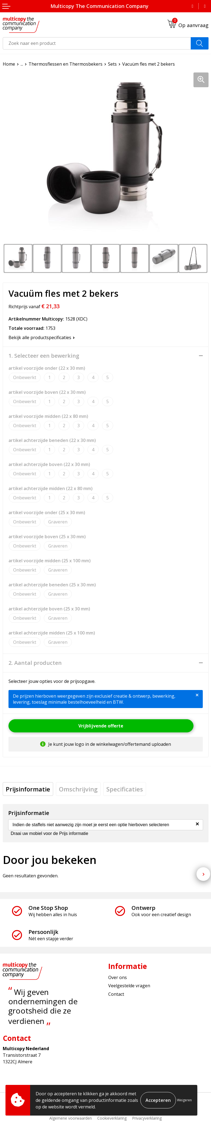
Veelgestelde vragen (129, 986)
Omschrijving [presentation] (78, 789)
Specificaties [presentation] (124, 789)
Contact (116, 994)
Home (9, 64)
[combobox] (97, 43)
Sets (112, 64)
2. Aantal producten (35, 662)
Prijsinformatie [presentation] (28, 789)
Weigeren (184, 1100)
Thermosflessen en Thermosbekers (65, 64)
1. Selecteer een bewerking (43, 355)
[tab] (28, 789)
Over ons (117, 977)
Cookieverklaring (112, 1118)
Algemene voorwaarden (70, 1118)
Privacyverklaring (147, 1118)
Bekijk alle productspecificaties (41, 337)
